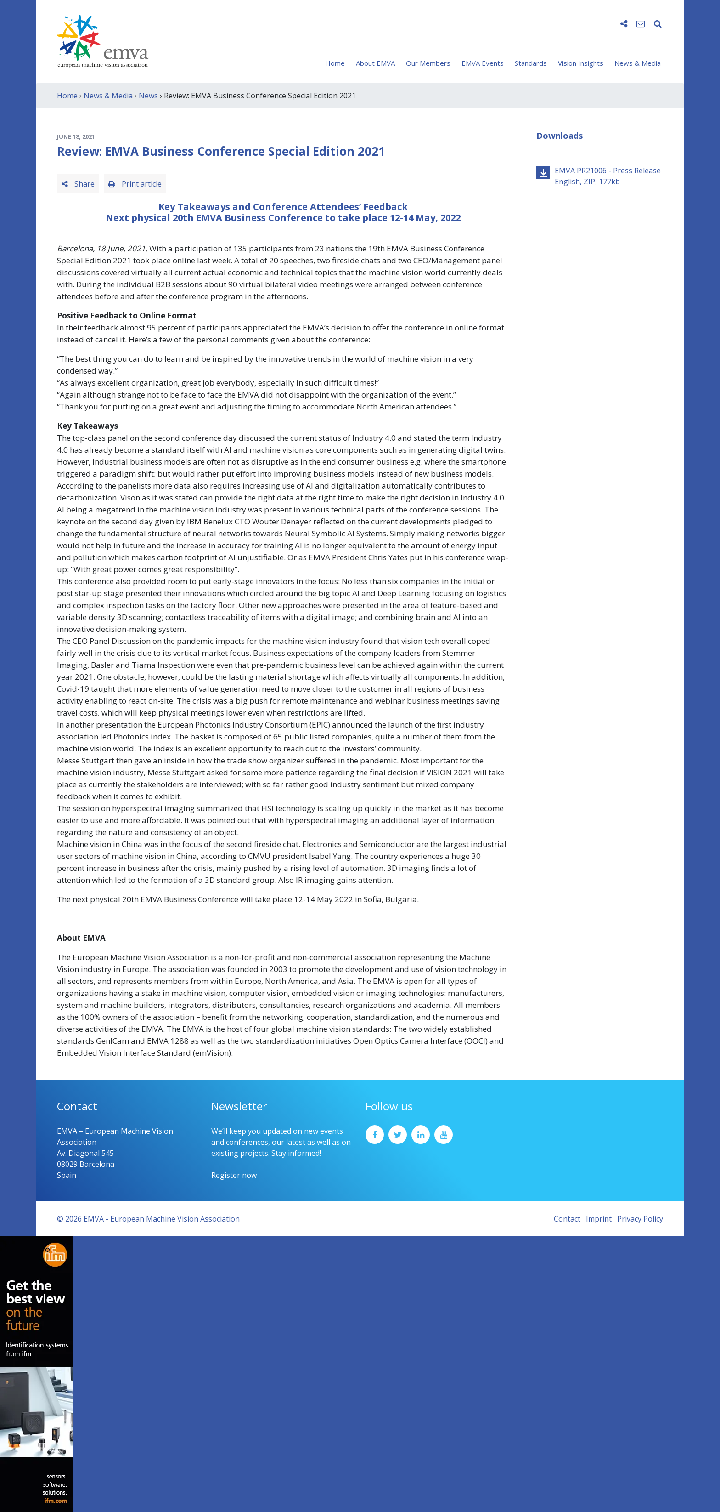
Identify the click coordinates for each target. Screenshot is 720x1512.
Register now (234, 1175)
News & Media (637, 63)
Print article (135, 184)
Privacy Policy (640, 1219)
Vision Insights (580, 63)
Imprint (599, 1219)
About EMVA (375, 63)
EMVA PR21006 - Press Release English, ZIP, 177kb (608, 176)
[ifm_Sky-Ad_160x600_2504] (36, 1373)
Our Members (428, 63)
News (148, 96)
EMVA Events (482, 63)
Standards (531, 63)
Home (335, 63)
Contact (567, 1219)
